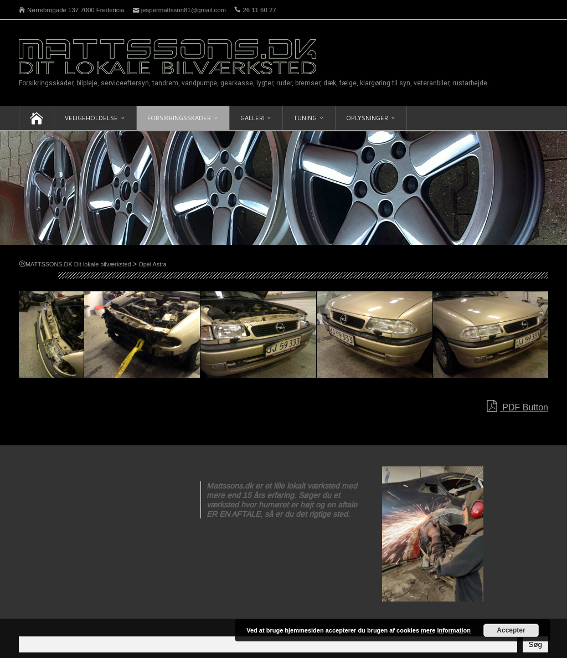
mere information (446, 630)
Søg (535, 644)
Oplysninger (367, 117)
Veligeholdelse (91, 117)
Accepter (511, 630)
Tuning (305, 117)
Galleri (252, 117)
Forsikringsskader (179, 117)
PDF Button (517, 406)
